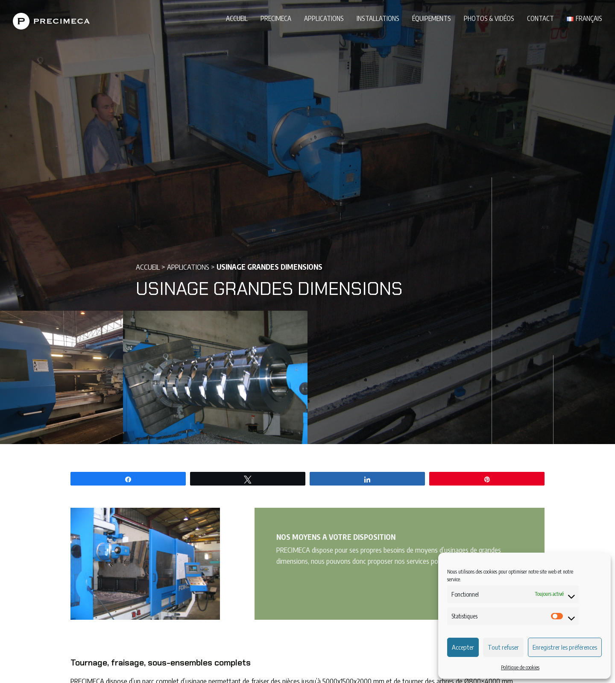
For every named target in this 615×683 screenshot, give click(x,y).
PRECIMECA (276, 18)
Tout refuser (503, 647)
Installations (378, 18)
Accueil (237, 18)
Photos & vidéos (489, 18)
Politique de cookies (520, 667)
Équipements (431, 18)
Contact (540, 18)
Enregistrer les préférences (565, 647)
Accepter (463, 647)
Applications (324, 18)
